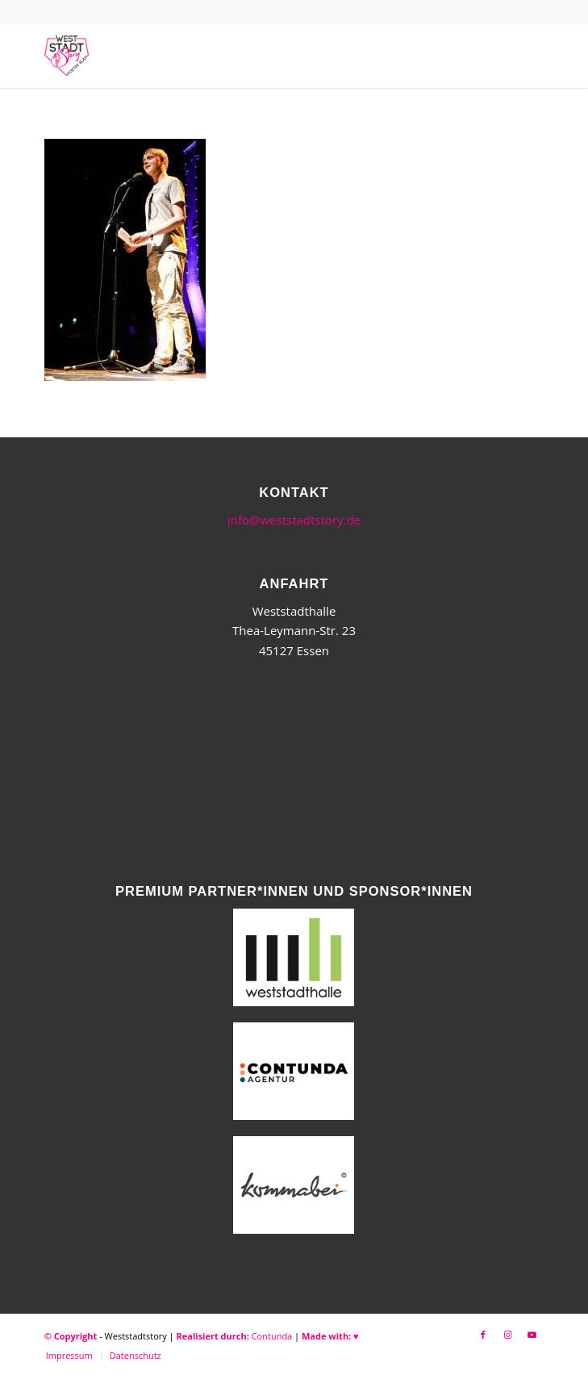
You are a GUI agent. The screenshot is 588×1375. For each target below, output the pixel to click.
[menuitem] (69, 1356)
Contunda (272, 1336)
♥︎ (356, 1336)
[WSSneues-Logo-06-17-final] (244, 55)
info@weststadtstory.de (294, 520)
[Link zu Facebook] (483, 1335)
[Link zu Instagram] (507, 1335)
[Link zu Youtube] (531, 1335)
